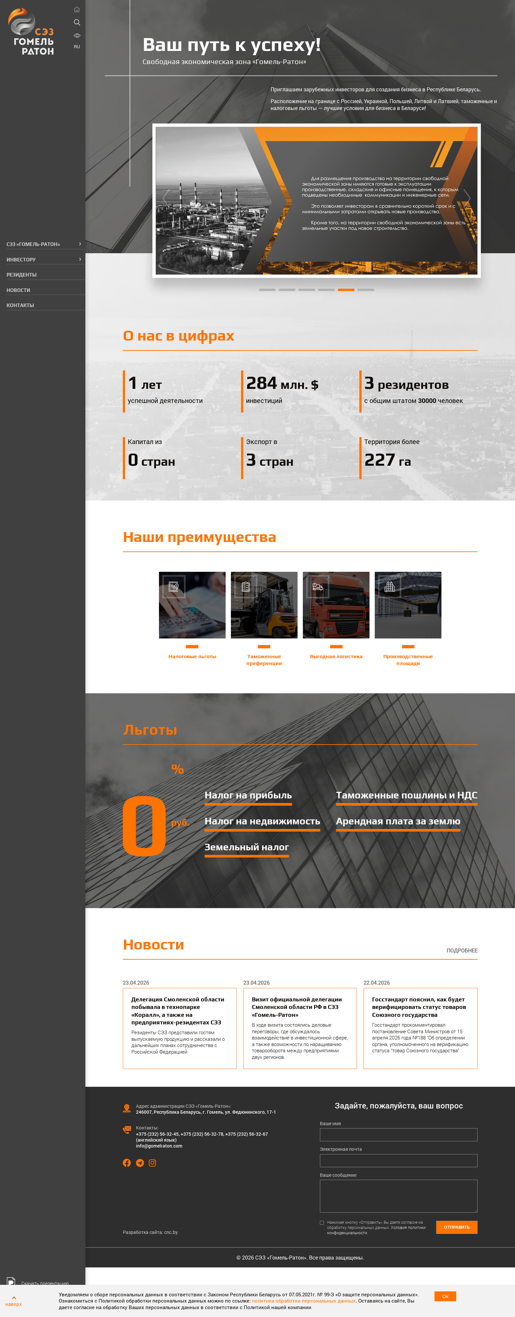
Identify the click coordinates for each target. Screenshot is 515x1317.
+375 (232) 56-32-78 (202, 1134)
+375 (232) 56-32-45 (157, 1134)
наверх (13, 1304)
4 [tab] (326, 290)
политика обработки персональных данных (304, 1300)
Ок (445, 1296)
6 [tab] (366, 290)
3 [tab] (307, 290)
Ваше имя (330, 1124)
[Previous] (166, 201)
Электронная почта (341, 1149)
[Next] (467, 201)
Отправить (457, 1227)
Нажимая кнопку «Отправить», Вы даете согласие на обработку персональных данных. (376, 1227)
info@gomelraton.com (159, 1146)
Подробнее (462, 950)
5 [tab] (346, 290)
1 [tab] (267, 290)
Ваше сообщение (338, 1175)
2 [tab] (287, 290)
